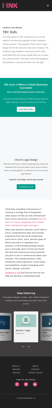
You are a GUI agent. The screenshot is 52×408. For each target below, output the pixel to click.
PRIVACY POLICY (36, 373)
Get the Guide (25, 109)
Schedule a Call (26, 183)
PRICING (16, 373)
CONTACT (35, 369)
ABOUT (35, 366)
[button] (23, 346)
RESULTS (16, 366)
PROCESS (16, 369)
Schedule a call (13, 272)
